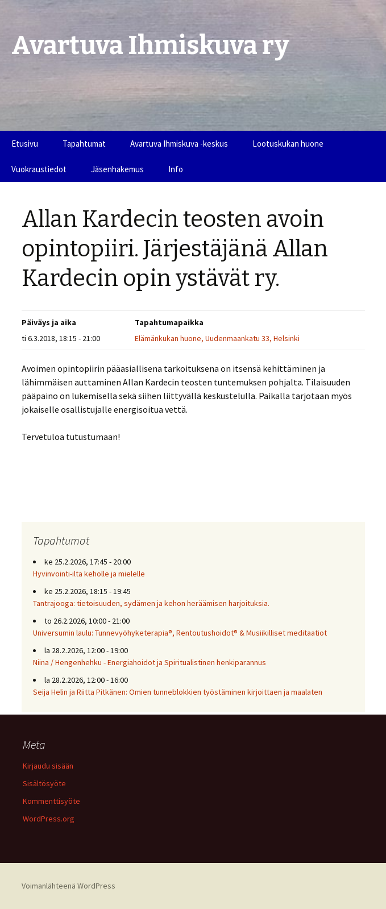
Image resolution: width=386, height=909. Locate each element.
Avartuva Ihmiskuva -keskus (179, 143)
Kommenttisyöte (51, 801)
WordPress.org (48, 818)
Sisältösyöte (44, 783)
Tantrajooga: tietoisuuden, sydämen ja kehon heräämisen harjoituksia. (151, 603)
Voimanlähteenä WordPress (68, 886)
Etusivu (24, 143)
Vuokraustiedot (39, 169)
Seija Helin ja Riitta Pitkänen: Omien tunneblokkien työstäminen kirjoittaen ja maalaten (177, 692)
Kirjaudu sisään (48, 766)
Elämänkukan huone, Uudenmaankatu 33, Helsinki (217, 338)
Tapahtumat (84, 143)
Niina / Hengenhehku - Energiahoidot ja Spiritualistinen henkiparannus (149, 662)
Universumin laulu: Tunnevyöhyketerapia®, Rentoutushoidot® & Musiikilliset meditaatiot (180, 633)
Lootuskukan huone (287, 143)
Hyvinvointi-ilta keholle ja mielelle (89, 573)
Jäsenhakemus (117, 169)
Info (175, 169)
